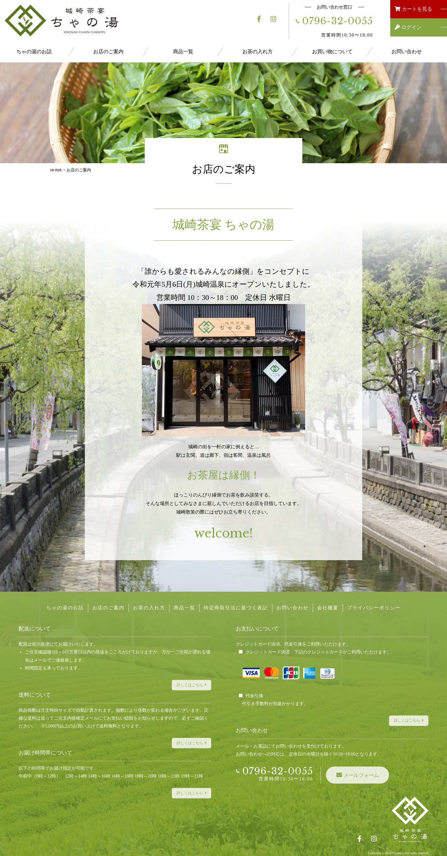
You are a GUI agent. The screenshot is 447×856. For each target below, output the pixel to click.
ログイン (424, 27)
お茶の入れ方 (257, 51)
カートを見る (424, 9)
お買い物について (332, 51)
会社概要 (328, 607)
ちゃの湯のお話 (34, 51)
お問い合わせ (407, 51)
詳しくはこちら (190, 685)
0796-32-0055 (337, 21)
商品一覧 (183, 51)
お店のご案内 (108, 51)
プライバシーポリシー (374, 607)
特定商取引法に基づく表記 (236, 607)
